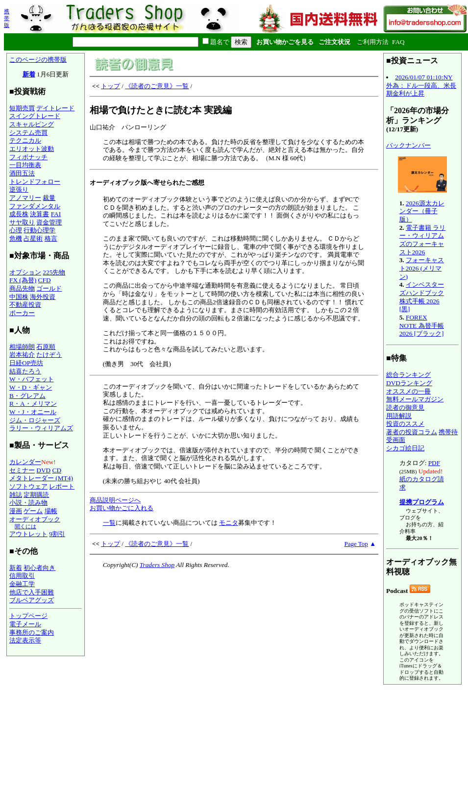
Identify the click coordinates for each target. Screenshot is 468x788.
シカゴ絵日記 (405, 448)
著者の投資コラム (411, 432)
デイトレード (55, 108)
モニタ (228, 522)
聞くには (25, 526)
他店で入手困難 (31, 592)
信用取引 (22, 575)
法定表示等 (25, 640)
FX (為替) (22, 280)
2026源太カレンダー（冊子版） (421, 211)
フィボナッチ (28, 157)
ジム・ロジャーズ (34, 420)
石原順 (45, 346)
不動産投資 (25, 304)
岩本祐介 (22, 354)
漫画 (15, 511)
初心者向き (39, 567)
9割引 (57, 534)
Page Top (356, 543)
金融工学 (22, 584)
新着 (29, 74)
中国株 (18, 296)
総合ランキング (408, 374)
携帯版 (6, 18)
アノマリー (25, 197)
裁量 (49, 197)
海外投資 (42, 296)
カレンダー (25, 462)
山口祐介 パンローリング (234, 298)
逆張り (18, 189)
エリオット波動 (31, 148)
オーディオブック (34, 519)
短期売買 (22, 108)
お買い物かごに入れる (121, 508)
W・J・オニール (32, 412)
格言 (51, 238)
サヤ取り (22, 222)
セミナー (22, 470)
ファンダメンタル (34, 206)
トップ (110, 86)
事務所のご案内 (31, 632)
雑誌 (15, 494)
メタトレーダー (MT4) (41, 478)
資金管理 (49, 222)
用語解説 (399, 415)
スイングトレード (34, 116)
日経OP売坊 (26, 363)
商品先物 (22, 288)
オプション (25, 272)
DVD (43, 470)
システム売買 (28, 132)
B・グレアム (27, 395)
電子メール (25, 624)
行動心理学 (39, 230)
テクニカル (25, 140)
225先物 (54, 272)
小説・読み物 (28, 502)
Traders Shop (157, 564)
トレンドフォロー (34, 181)
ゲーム (33, 511)
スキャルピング (31, 124)
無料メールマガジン (414, 399)
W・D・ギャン (30, 387)
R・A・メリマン (33, 403)
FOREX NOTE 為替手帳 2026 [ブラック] (421, 325)
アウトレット (28, 534)
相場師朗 (22, 346)
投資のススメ (405, 423)
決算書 (39, 214)
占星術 (33, 238)
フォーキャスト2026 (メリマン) (421, 268)
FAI (56, 214)
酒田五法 (22, 173)
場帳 (51, 511)
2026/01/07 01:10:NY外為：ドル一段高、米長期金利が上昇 (421, 85)
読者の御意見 (405, 407)
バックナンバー (408, 145)
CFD (44, 280)
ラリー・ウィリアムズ (41, 428)
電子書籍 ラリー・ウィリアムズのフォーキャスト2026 (422, 240)
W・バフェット (31, 379)
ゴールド (49, 288)
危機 (15, 238)
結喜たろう (25, 371)
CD (57, 470)
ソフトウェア (28, 486)
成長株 (18, 214)
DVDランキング (409, 383)
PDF (434, 463)
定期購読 (36, 494)
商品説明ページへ (115, 500)
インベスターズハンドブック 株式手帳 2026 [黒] (421, 297)
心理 (15, 230)
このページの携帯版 (38, 59)
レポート (61, 486)
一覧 (109, 522)
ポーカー (22, 313)
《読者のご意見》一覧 (157, 86)
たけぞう (49, 354)
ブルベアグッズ (31, 600)
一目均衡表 (25, 165)
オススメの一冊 (408, 391)
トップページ (28, 615)
